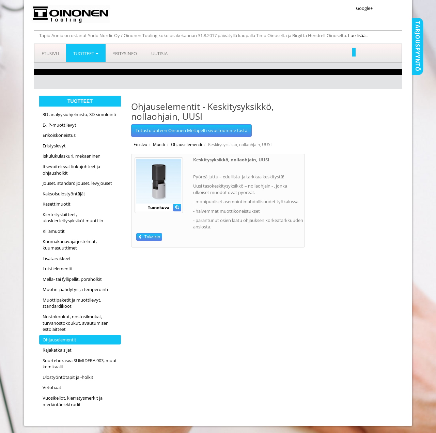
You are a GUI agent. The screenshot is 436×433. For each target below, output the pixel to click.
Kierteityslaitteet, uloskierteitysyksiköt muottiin (73, 217)
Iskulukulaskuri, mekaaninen (71, 156)
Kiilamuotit (54, 231)
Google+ (364, 8)
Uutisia (159, 53)
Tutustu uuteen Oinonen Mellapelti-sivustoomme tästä (191, 130)
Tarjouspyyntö (417, 46)
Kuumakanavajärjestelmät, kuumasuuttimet (70, 244)
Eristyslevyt (54, 146)
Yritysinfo (125, 53)
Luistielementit (58, 269)
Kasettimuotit (57, 204)
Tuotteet (85, 53)
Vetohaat (52, 387)
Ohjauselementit (59, 340)
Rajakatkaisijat (57, 350)
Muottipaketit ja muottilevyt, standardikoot (72, 303)
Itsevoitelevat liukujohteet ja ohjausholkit (71, 169)
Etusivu (50, 53)
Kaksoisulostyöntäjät (64, 194)
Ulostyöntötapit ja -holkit (68, 377)
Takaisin (149, 237)
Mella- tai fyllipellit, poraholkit (72, 279)
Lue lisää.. (358, 35)
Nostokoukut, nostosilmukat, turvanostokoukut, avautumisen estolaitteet (76, 323)
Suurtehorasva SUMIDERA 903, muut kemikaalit (80, 363)
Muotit (159, 144)
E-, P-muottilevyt (59, 125)
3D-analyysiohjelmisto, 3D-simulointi (79, 114)
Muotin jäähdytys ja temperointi (75, 289)
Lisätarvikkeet (57, 258)
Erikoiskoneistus (59, 135)
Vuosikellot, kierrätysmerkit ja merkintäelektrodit (73, 401)
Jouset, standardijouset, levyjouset (77, 183)
